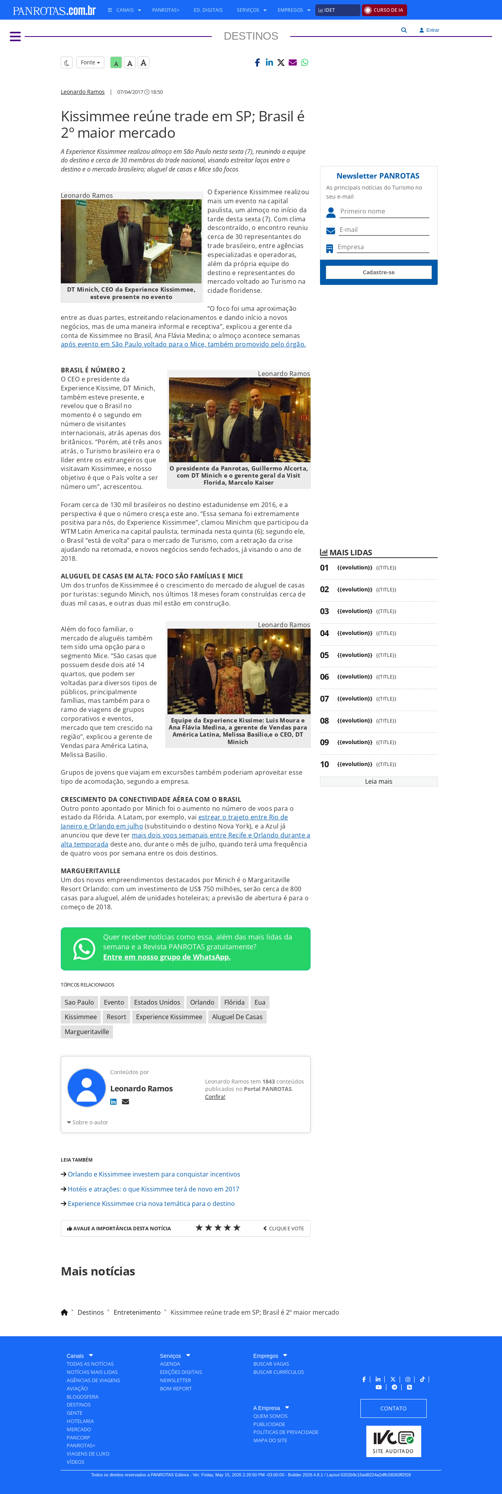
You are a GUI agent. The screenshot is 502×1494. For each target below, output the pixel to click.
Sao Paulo (79, 1002)
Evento (114, 1002)
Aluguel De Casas (237, 1016)
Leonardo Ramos (83, 91)
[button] (258, 62)
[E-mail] (125, 1101)
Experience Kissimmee (169, 1016)
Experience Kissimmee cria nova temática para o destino (148, 1203)
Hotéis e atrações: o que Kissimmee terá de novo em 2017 (150, 1189)
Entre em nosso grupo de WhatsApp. (167, 956)
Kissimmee (81, 1016)
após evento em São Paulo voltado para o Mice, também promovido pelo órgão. (183, 344)
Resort (116, 1016)
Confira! (215, 1096)
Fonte (90, 62)
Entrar (429, 30)
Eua (260, 1002)
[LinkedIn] (113, 1101)
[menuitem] (121, 10)
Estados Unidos (157, 1002)
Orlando (202, 1002)
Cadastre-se (379, 272)
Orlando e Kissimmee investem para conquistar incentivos (150, 1174)
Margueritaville (87, 1031)
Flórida (234, 1002)
